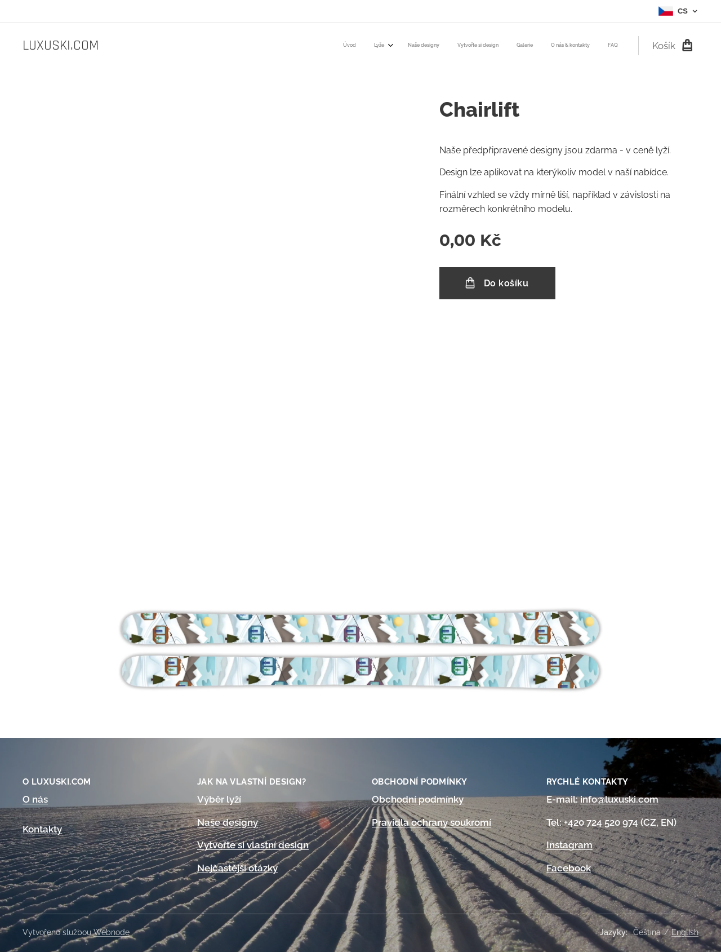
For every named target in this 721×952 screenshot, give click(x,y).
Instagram (569, 845)
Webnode (112, 932)
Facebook (568, 868)
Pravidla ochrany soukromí (431, 822)
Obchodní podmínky (418, 799)
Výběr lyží (219, 799)
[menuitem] (507, 46)
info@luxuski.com (619, 799)
